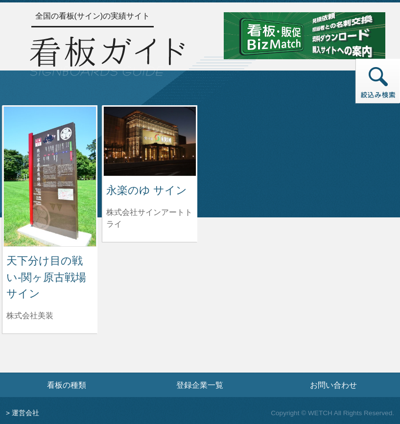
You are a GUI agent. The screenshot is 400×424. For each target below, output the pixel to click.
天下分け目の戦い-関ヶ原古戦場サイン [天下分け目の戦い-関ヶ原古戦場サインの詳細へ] (46, 277)
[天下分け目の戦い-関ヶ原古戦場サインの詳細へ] (50, 176)
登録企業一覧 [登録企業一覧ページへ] (199, 384)
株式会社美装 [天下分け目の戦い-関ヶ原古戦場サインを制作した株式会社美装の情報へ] (29, 315)
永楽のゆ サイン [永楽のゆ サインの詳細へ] (146, 190)
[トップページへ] (107, 55)
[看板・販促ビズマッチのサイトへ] (304, 35)
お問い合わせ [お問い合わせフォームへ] (333, 384)
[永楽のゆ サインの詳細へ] (150, 141)
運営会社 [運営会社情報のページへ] (25, 413)
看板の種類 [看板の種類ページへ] (66, 384)
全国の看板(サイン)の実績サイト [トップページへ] (92, 16)
